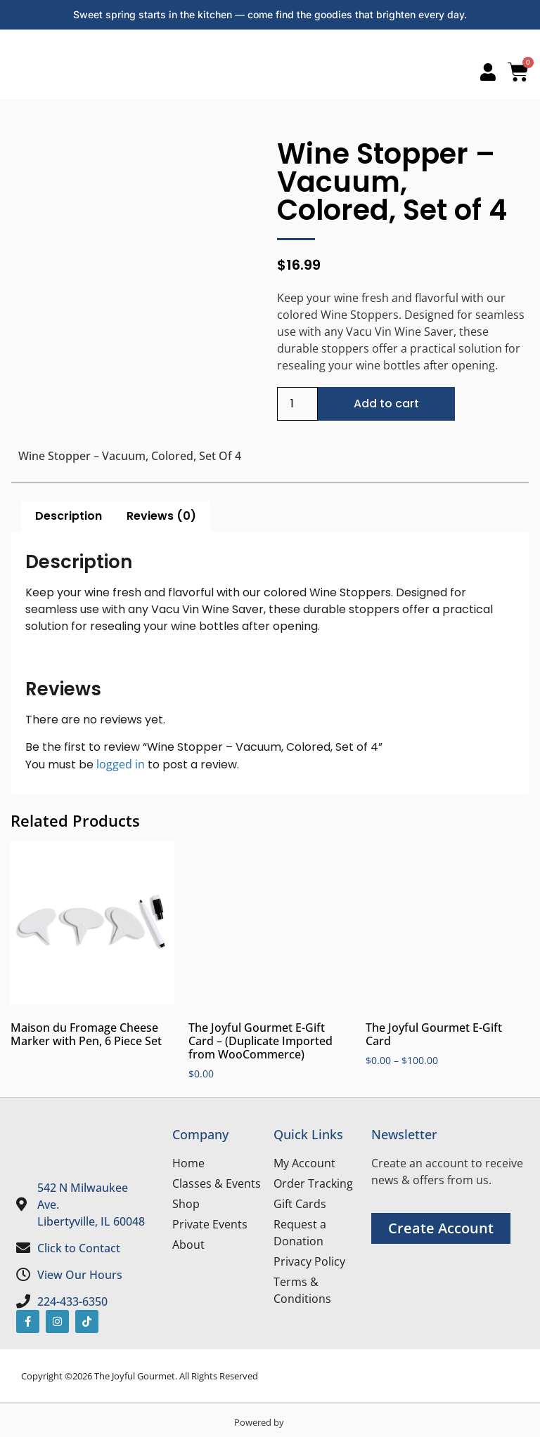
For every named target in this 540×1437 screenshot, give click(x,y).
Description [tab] (68, 516)
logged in (120, 764)
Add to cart (386, 403)
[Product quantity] (297, 404)
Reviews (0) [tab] (161, 516)
